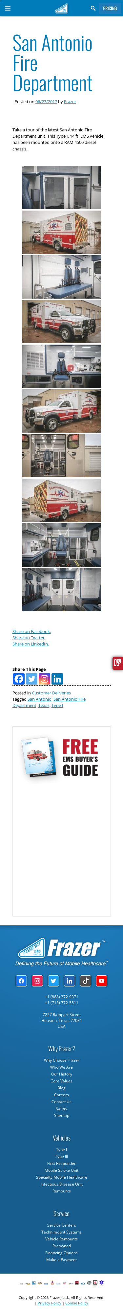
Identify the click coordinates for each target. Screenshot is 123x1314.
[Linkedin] (57, 679)
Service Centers (61, 1225)
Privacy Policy (49, 1303)
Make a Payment (61, 1259)
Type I (57, 705)
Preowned (61, 1246)
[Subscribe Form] (61, 847)
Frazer (70, 101)
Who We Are (61, 1067)
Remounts (61, 1191)
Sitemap (61, 1115)
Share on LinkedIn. (30, 644)
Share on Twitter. (29, 638)
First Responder (61, 1163)
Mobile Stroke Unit (61, 1170)
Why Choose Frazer (61, 1060)
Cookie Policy (76, 1303)
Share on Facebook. (31, 631)
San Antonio (39, 699)
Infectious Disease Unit (62, 1184)
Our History (61, 1074)
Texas (44, 705)
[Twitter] (31, 679)
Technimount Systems (61, 1232)
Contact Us (61, 1101)
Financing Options (61, 1253)
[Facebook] (19, 679)
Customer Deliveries (51, 693)
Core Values (61, 1081)
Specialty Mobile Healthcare (61, 1177)
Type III (61, 1156)
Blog (61, 1088)
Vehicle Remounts (61, 1239)
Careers (61, 1095)
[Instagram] (44, 679)
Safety (61, 1108)
